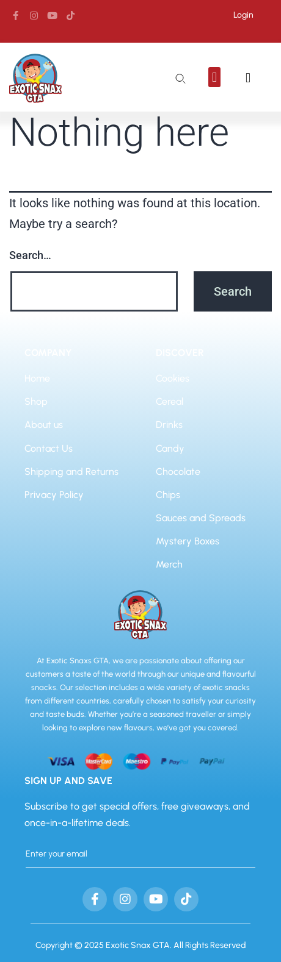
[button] (214, 77)
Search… (30, 255)
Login (243, 15)
